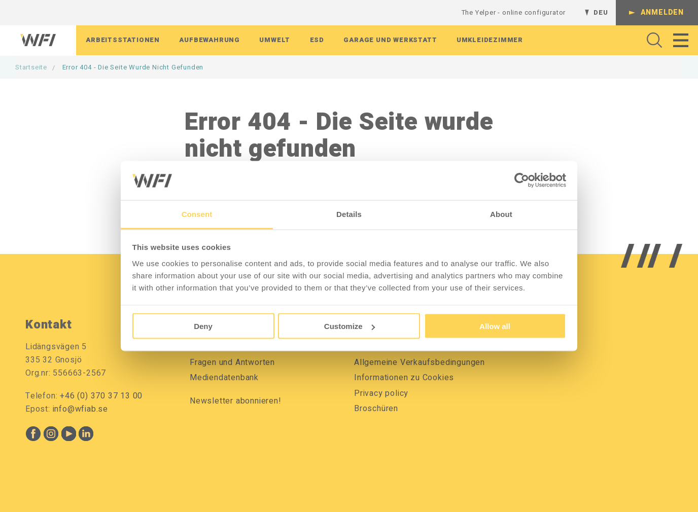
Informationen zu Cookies (404, 378)
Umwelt (274, 40)
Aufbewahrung (209, 40)
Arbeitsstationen (123, 40)
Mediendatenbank (224, 378)
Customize (349, 326)
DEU (601, 12)
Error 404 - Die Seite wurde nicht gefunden (133, 67)
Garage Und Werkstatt (390, 40)
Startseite (31, 67)
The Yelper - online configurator (514, 12)
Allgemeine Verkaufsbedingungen (419, 362)
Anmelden (662, 12)
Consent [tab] (197, 213)
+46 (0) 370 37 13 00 (101, 396)
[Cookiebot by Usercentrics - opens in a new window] (521, 180)
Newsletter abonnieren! (236, 401)
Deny (203, 326)
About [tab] (501, 213)
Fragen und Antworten (232, 362)
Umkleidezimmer (490, 40)
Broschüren (376, 409)
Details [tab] (349, 213)
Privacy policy (381, 393)
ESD (317, 40)
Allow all (494, 326)
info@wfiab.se (80, 409)
